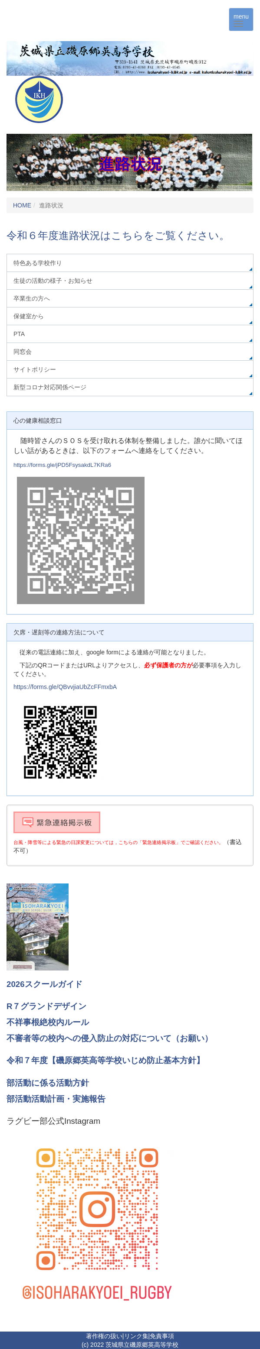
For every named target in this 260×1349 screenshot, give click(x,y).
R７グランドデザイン (46, 1006)
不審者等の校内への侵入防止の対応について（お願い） (110, 1038)
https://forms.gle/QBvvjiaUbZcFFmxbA (65, 686)
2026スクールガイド (44, 984)
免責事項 (162, 1336)
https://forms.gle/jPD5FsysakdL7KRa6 (62, 465)
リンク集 (136, 1336)
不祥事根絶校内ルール (48, 1022)
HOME (22, 205)
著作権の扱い (104, 1336)
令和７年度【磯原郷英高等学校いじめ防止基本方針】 (105, 1060)
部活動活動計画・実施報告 (56, 1098)
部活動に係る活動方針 (48, 1082)
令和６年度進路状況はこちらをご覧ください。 (118, 235)
